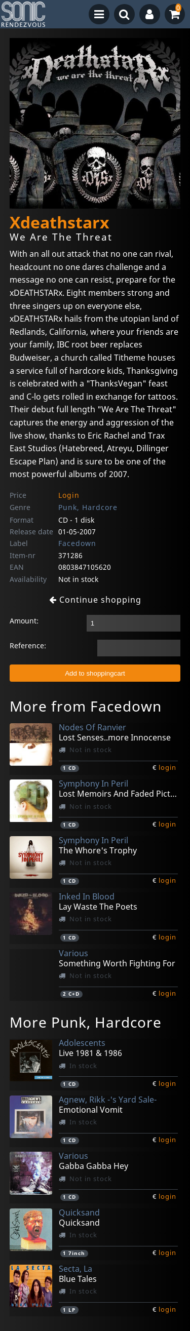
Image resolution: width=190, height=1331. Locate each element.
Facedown (77, 543)
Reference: (28, 645)
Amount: (24, 620)
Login (69, 495)
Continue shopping (95, 599)
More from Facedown (86, 706)
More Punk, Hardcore (86, 1022)
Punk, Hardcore (88, 507)
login (167, 767)
